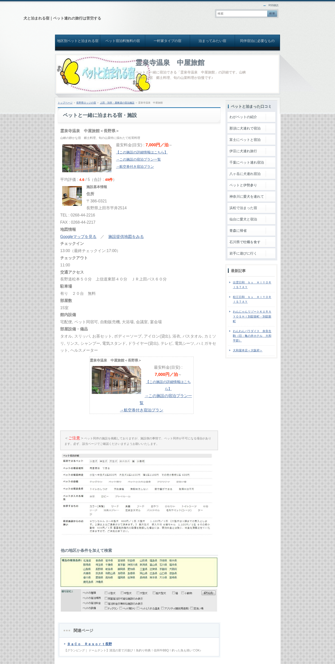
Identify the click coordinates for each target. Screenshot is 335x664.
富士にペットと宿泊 (245, 140)
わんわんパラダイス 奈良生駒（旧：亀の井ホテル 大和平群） (252, 335)
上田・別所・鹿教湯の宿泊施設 (117, 102)
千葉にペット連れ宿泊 (246, 162)
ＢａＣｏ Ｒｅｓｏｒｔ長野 (89, 644)
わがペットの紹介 (243, 117)
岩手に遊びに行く (243, 253)
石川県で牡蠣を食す (245, 242)
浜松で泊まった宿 (243, 208)
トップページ (65, 102)
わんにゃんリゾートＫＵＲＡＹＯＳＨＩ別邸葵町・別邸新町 (252, 316)
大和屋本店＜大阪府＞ (247, 350)
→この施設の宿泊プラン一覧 (138, 159)
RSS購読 (273, 5)
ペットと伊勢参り (243, 185)
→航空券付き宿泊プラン (135, 167)
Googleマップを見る (78, 237)
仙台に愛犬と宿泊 (243, 219)
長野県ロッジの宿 (86, 102)
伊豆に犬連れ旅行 (243, 151)
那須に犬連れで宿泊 (245, 128)
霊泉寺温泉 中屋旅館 (170, 62)
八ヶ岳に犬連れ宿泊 (245, 174)
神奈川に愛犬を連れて (246, 196)
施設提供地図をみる (126, 237)
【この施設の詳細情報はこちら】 (142, 152)
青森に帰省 (238, 231)
